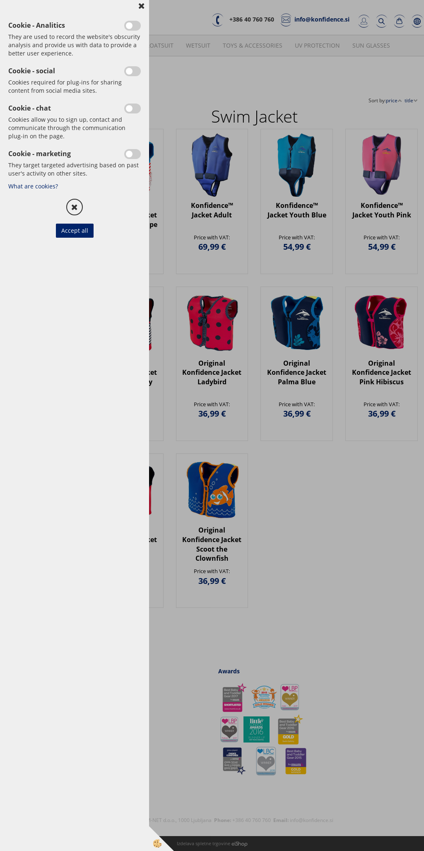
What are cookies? (33, 186)
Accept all (74, 230)
